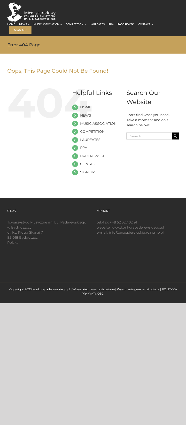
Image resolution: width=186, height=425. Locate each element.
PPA (83, 148)
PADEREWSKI (92, 156)
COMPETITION (92, 131)
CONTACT (88, 164)
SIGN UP (87, 172)
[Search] (175, 135)
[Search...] (149, 135)
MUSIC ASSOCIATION (98, 123)
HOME (85, 107)
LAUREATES (90, 140)
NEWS (85, 115)
